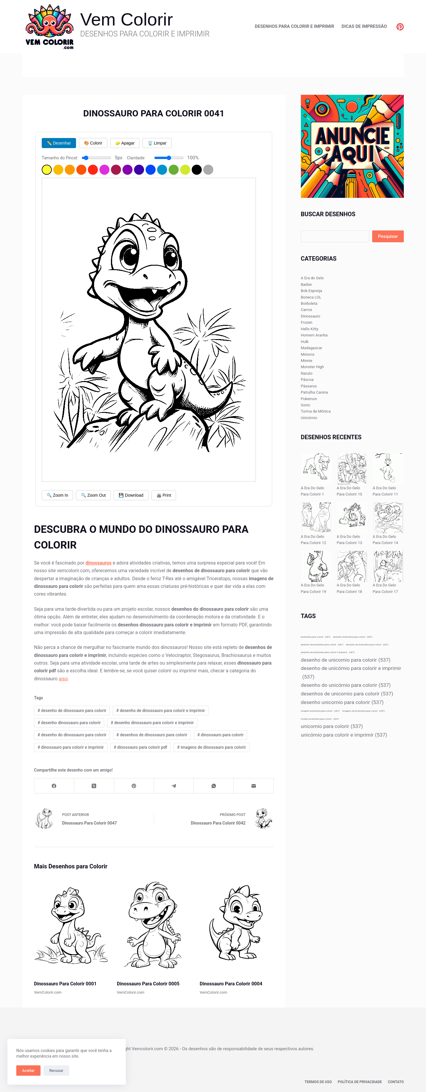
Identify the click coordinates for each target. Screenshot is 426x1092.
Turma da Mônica (316, 411)
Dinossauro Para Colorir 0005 (148, 984)
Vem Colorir (126, 19)
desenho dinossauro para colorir (69, 722)
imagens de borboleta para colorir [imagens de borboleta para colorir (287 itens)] (363, 711)
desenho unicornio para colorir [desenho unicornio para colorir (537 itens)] (342, 702)
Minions (307, 354)
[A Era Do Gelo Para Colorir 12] (316, 517)
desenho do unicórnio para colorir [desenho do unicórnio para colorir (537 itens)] (346, 685)
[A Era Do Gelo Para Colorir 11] (388, 469)
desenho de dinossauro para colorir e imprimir (160, 710)
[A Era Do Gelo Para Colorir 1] (316, 469)
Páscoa (307, 379)
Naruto (306, 373)
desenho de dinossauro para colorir (72, 710)
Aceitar (28, 1070)
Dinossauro (310, 316)
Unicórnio (309, 418)
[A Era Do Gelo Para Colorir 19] (316, 566)
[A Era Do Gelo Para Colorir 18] (352, 566)
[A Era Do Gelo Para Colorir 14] (388, 517)
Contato (396, 1082)
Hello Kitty (309, 329)
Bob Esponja (311, 290)
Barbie (306, 284)
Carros (306, 309)
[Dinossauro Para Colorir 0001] (71, 924)
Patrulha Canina (314, 392)
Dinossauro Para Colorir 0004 (231, 984)
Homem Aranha (314, 335)
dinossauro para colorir (220, 734)
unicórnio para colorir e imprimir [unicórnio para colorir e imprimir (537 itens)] (344, 735)
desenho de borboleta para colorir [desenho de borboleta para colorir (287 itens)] (367, 645)
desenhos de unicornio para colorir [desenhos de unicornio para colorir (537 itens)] (347, 693)
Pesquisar (388, 236)
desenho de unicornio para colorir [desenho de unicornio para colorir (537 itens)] (345, 660)
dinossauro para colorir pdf (140, 747)
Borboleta (309, 303)
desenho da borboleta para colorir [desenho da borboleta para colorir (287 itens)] (322, 645)
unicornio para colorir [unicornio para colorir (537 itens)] (332, 726)
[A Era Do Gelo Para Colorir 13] (352, 517)
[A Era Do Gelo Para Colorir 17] (388, 566)
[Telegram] (174, 785)
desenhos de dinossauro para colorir (152, 734)
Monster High (312, 367)
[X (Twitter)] (94, 785)
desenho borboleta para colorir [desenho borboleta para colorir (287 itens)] (352, 637)
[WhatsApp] (214, 785)
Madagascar (311, 348)
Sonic (305, 405)
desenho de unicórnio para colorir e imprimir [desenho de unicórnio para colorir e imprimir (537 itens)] (351, 673)
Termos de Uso (318, 1082)
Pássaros (309, 386)
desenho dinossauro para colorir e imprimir (152, 722)
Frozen (306, 322)
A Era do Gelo (312, 278)
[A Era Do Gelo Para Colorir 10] (352, 469)
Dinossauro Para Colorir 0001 (65, 984)
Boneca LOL (311, 297)
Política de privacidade (360, 1082)
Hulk (305, 341)
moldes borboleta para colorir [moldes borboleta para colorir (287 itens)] (320, 719)
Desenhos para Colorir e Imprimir (294, 26)
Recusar (56, 1070)
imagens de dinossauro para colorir (211, 747)
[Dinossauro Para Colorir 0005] (154, 924)
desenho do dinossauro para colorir (72, 734)
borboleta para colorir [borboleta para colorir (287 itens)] (315, 637)
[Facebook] (54, 785)
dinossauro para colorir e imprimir (71, 747)
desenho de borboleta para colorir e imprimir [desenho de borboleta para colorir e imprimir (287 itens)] (328, 652)
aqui (63, 679)
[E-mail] (254, 785)
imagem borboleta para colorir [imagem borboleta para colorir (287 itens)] (320, 711)
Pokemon (309, 399)
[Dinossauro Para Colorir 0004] (237, 924)
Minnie (306, 360)
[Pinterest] (400, 27)
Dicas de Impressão (364, 26)
